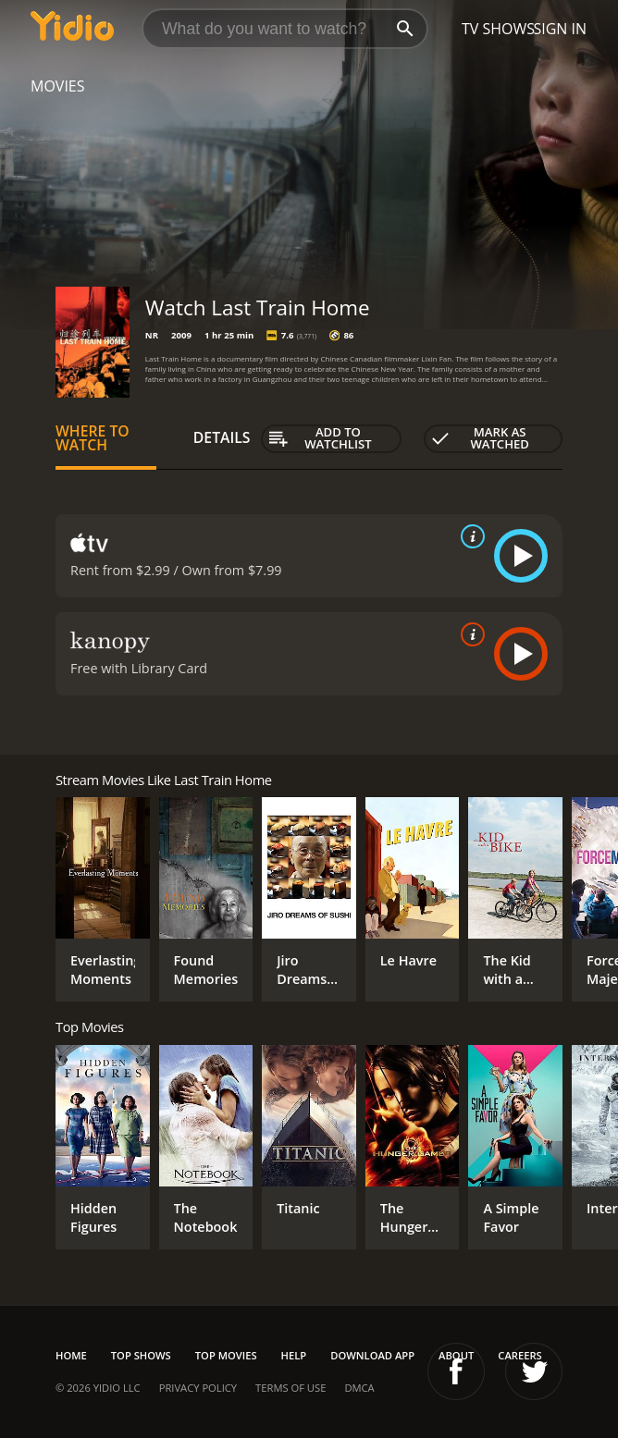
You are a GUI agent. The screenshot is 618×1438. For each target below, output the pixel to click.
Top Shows (141, 1355)
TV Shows (498, 28)
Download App (372, 1355)
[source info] (469, 536)
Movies (58, 86)
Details (222, 437)
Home (71, 1355)
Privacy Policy (198, 1388)
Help (294, 1355)
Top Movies (226, 1355)
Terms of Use (290, 1388)
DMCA (359, 1388)
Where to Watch (93, 438)
